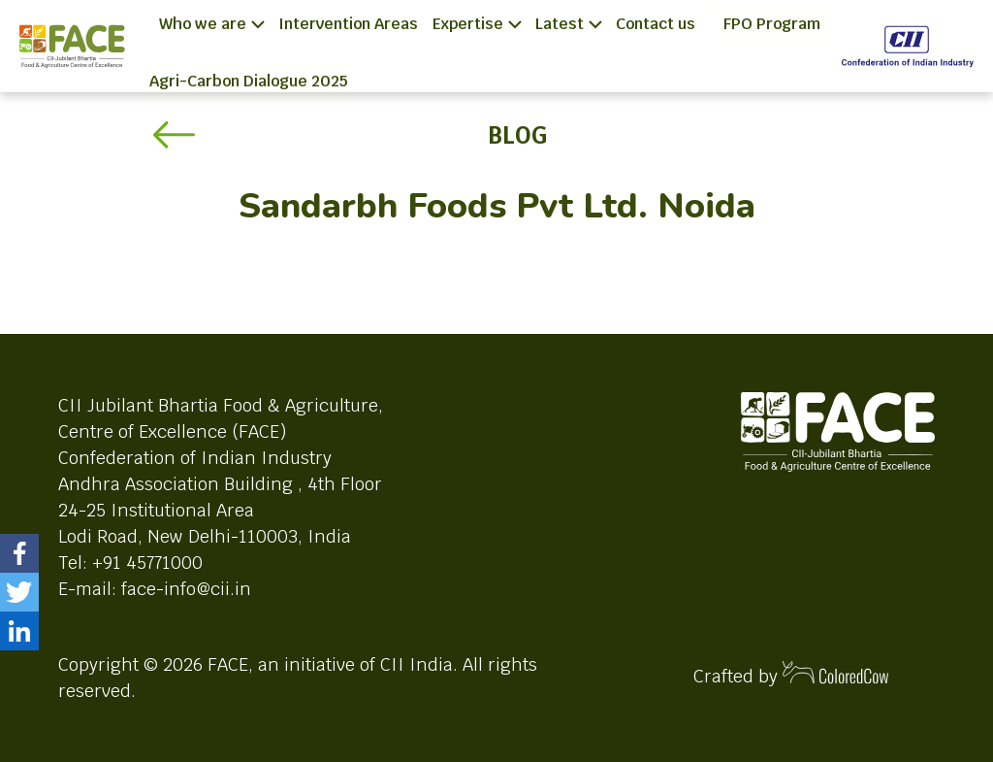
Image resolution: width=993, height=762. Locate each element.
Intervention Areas (348, 24)
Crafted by (791, 674)
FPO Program (771, 24)
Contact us (655, 24)
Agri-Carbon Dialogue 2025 (248, 81)
